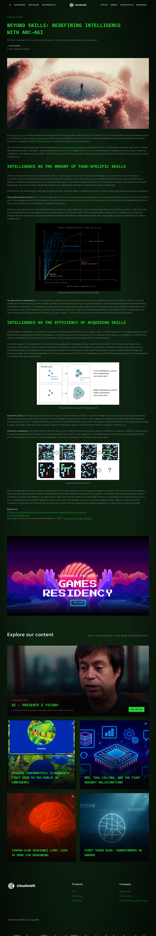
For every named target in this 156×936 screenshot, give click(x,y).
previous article (18, 135)
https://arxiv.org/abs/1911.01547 (78, 518)
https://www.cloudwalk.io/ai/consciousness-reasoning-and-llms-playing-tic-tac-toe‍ (48, 512)
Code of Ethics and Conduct (133, 901)
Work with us (126, 896)
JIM (73, 891)
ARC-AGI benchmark (40, 138)
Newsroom (125, 891)
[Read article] (41, 754)
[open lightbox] (78, 681)
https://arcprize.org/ (19, 515)
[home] (78, 5)
